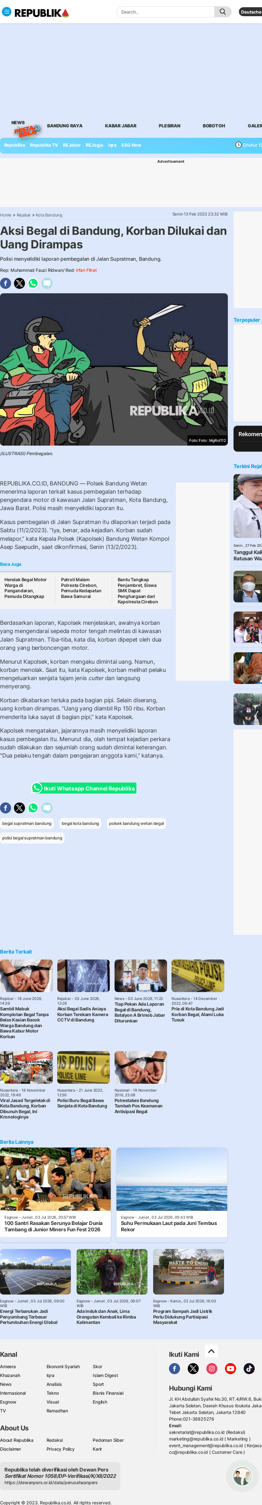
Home (5, 214)
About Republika (17, 1440)
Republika (14, 145)
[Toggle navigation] (6, 12)
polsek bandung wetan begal (136, 823)
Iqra (50, 1375)
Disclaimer (10, 1449)
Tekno (53, 1393)
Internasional (13, 1393)
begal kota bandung (80, 823)
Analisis (54, 1384)
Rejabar (24, 214)
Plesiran (169, 125)
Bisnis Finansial (108, 1393)
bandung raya (64, 125)
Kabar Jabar (120, 125)
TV (3, 1410)
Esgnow (8, 1401)
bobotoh (214, 125)
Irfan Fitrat (86, 270)
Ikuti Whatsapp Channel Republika (84, 788)
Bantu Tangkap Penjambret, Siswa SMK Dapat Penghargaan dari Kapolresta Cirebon (138, 590)
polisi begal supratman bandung (32, 837)
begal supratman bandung (27, 823)
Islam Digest (105, 1375)
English (100, 1401)
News (18, 123)
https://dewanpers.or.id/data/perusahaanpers (51, 1482)
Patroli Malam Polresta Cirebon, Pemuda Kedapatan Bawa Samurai (81, 588)
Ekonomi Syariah (63, 1366)
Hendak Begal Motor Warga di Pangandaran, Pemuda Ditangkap (25, 588)
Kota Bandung (49, 214)
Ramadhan (57, 1410)
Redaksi (55, 1440)
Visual (53, 1401)
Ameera (8, 1366)
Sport (98, 1384)
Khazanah (10, 1375)
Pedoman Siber (108, 1440)
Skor (97, 1366)
